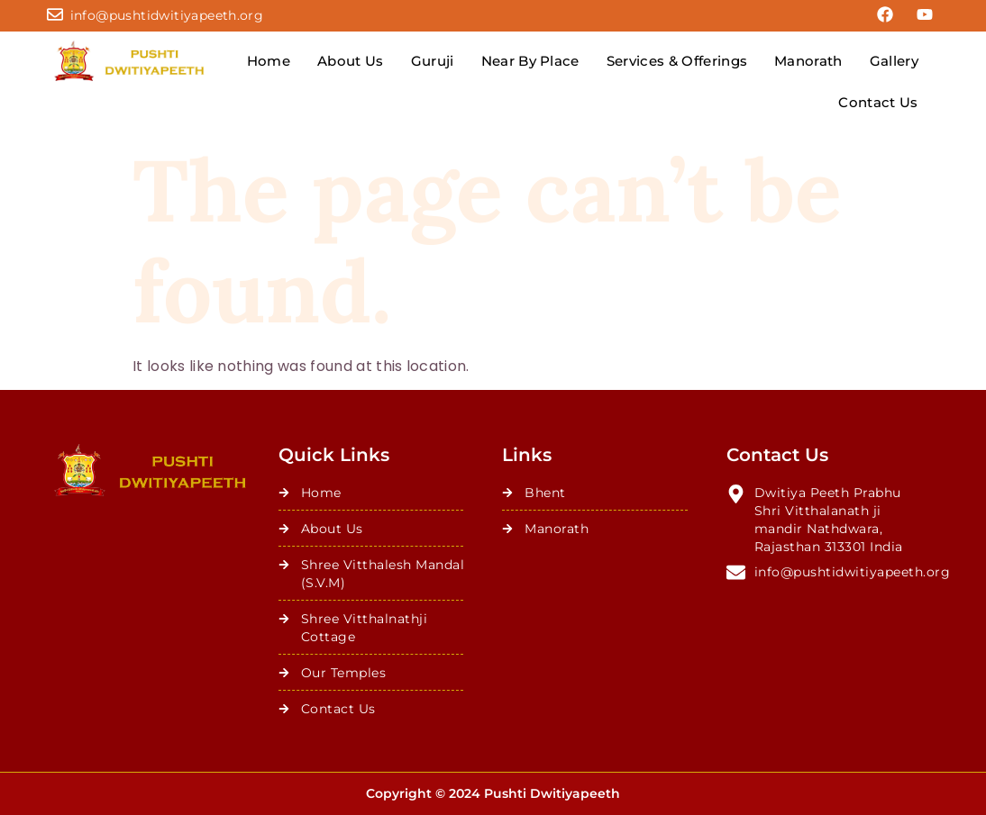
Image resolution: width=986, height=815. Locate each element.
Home (268, 60)
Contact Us (878, 102)
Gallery (894, 60)
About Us (350, 60)
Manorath (808, 60)
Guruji (432, 60)
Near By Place (530, 60)
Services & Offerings (677, 60)
